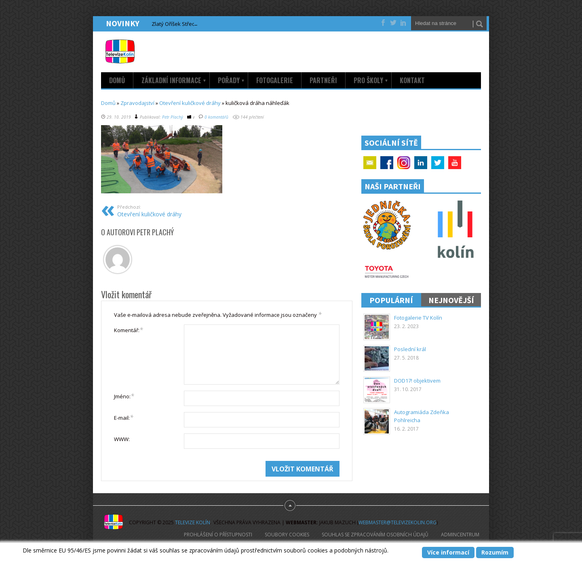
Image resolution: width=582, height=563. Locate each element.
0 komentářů (216, 117)
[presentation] (175, 476)
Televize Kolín (192, 522)
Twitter (437, 162)
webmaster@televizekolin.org (397, 522)
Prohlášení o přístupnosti (218, 534)
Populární (391, 300)
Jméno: (124, 395)
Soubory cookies (287, 534)
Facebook (386, 162)
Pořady (231, 80)
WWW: (122, 439)
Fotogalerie (274, 80)
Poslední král (410, 349)
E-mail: (123, 417)
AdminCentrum (460, 534)
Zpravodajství (137, 103)
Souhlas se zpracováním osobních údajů (375, 534)
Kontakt (412, 80)
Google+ (403, 162)
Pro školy (371, 80)
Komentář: (128, 329)
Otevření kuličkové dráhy (190, 103)
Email (369, 162)
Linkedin (420, 162)
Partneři (323, 80)
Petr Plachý (172, 117)
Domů (117, 80)
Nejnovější (451, 300)
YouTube (454, 162)
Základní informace (174, 80)
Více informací (448, 552)
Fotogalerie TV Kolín (418, 317)
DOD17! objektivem (417, 380)
